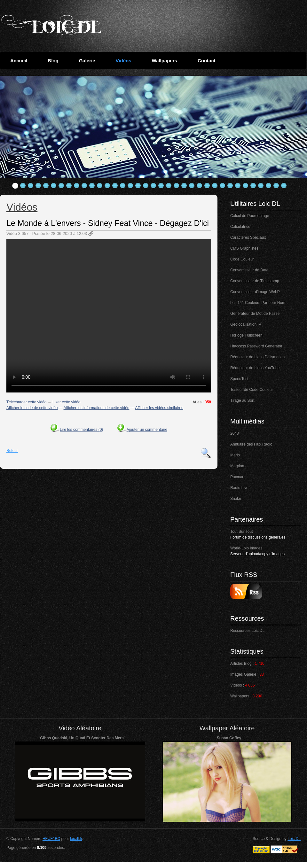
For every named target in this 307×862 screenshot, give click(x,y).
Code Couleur (242, 259)
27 (215, 185)
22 (176, 185)
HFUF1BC (51, 838)
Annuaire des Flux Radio (251, 444)
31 (245, 185)
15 (123, 185)
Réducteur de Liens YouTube (254, 368)
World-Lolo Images (246, 548)
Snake (235, 498)
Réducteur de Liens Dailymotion (257, 357)
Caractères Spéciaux (248, 237)
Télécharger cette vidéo (26, 402)
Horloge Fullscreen (246, 335)
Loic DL (294, 838)
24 (192, 185)
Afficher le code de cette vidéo (32, 408)
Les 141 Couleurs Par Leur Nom (257, 302)
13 (107, 185)
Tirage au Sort (242, 400)
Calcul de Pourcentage (249, 216)
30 (238, 185)
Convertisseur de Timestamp (254, 281)
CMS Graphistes (244, 248)
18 (146, 185)
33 (261, 185)
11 (92, 185)
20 (161, 185)
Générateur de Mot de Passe (254, 313)
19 (153, 185)
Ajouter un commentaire (147, 429)
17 (138, 185)
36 (284, 185)
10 (84, 185)
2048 (234, 433)
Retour (12, 450)
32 (253, 185)
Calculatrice (240, 226)
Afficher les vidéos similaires (159, 408)
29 (230, 185)
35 (276, 185)
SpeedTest (239, 379)
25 (199, 185)
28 (222, 185)
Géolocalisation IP (245, 324)
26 (207, 185)
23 (184, 185)
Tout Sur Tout (241, 531)
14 (115, 185)
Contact (207, 60)
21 (169, 185)
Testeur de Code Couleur (251, 389)
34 (268, 185)
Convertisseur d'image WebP (255, 292)
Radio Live (239, 487)
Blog (53, 60)
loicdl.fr (76, 838)
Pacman (237, 477)
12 (100, 185)
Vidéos (123, 60)
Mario (235, 455)
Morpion (237, 466)
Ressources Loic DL (247, 630)
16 (130, 185)
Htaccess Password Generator (256, 346)
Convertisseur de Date (249, 270)
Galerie (87, 60)
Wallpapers (164, 60)
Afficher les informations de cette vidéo (97, 408)
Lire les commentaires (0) (81, 429)
